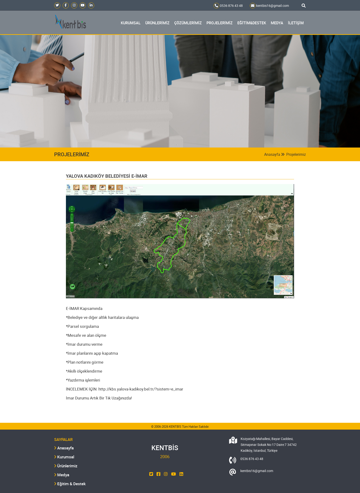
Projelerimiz (296, 154)
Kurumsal (64, 457)
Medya (61, 474)
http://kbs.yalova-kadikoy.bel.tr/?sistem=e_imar (140, 389)
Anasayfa (274, 154)
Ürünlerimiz (65, 465)
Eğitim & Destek (70, 483)
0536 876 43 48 (228, 5)
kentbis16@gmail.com (269, 5)
